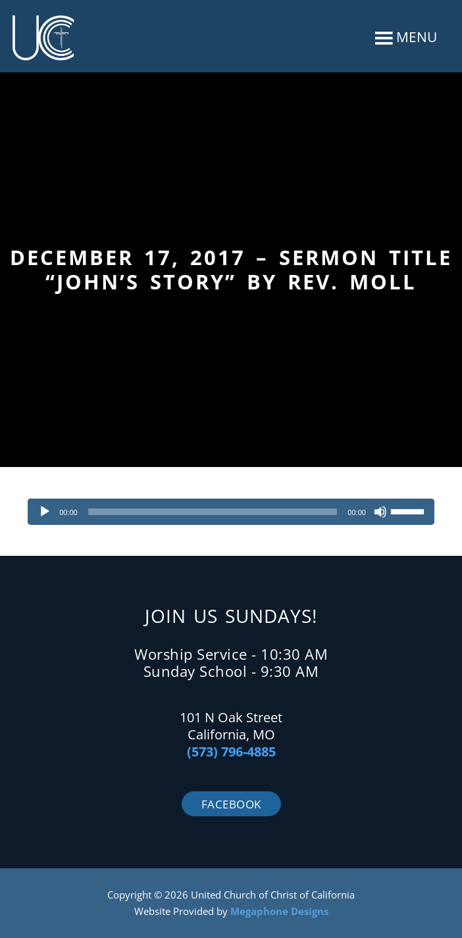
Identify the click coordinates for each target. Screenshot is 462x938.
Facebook (231, 804)
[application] (231, 512)
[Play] (44, 511)
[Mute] (380, 511)
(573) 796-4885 (231, 751)
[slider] (213, 511)
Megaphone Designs (279, 911)
